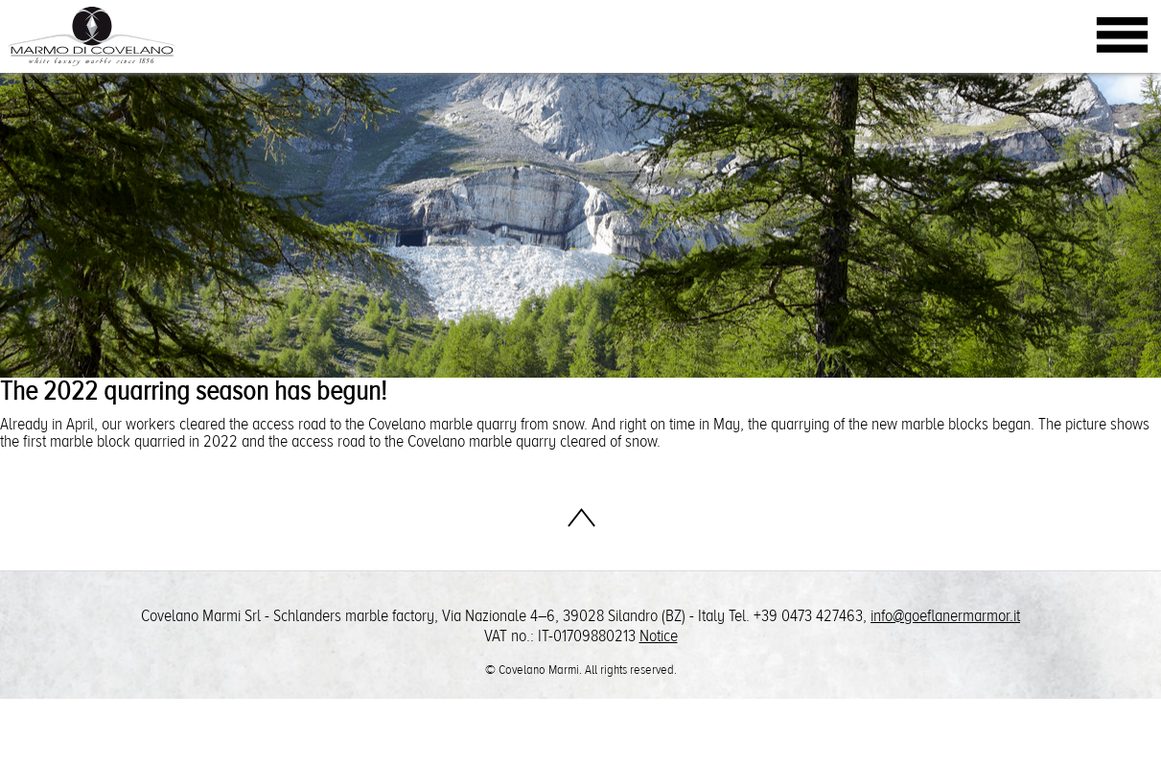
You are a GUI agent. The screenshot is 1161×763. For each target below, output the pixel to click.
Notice (658, 636)
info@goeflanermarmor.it (945, 616)
